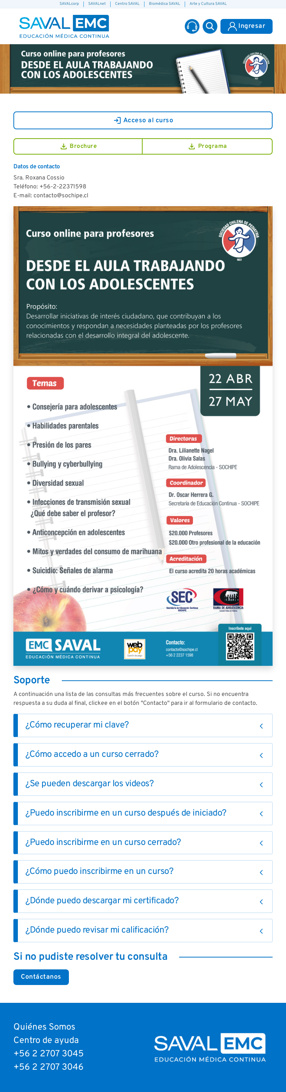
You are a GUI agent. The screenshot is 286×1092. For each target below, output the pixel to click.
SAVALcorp (69, 3)
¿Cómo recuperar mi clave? (77, 725)
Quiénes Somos (44, 1027)
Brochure (78, 146)
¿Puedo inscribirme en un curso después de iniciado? (125, 813)
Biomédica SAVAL (164, 3)
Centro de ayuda (46, 1040)
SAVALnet (97, 3)
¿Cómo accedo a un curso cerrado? (91, 754)
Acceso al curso (143, 120)
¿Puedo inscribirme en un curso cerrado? (103, 842)
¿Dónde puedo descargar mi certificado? (101, 901)
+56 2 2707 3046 (48, 1067)
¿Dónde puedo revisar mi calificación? (97, 930)
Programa (207, 146)
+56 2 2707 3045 (48, 1054)
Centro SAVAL (127, 3)
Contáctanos (41, 977)
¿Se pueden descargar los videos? (89, 784)
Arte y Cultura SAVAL (208, 3)
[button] (210, 26)
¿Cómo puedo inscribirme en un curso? (99, 871)
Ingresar (246, 26)
